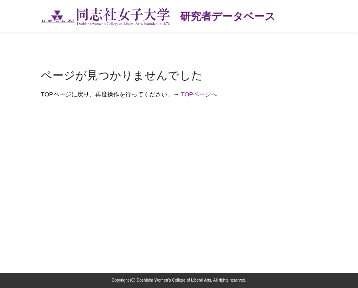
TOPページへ (199, 94)
